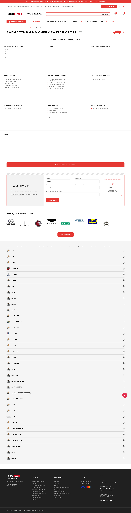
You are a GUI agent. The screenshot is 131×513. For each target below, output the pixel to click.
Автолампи (52, 115)
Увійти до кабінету (85, 481)
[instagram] (104, 500)
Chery (31, 27)
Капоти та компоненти (56, 88)
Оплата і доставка (36, 6)
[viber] (111, 500)
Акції (112, 21)
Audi (6, 49)
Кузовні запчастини (57, 76)
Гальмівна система (11, 85)
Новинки (37, 21)
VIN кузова (78, 178)
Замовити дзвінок (34, 15)
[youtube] (114, 501)
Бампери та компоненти (56, 86)
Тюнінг (75, 21)
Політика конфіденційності (62, 493)
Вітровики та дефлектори (13, 108)
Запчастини (9, 76)
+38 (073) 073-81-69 (34, 13)
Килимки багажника (98, 79)
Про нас (9, 6)
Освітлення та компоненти (57, 117)
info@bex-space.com (106, 486)
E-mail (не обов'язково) (81, 184)
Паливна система (10, 81)
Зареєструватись (85, 483)
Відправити (53, 200)
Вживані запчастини (56, 21)
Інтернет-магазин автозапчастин (17, 27)
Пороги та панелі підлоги (57, 82)
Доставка (57, 483)
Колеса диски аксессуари (13, 79)
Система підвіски (10, 83)
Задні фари (52, 110)
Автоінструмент (98, 105)
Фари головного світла (56, 108)
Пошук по (109, 6)
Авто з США (58, 497)
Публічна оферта (59, 491)
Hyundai (7, 55)
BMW (6, 53)
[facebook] (101, 500)
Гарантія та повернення (21, 6)
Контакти (56, 6)
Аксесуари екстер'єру (14, 105)
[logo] (15, 14)
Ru (120, 6)
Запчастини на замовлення (65, 165)
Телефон (48, 184)
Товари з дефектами (94, 21)
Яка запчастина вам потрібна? (54, 191)
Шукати (105, 14)
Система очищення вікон (56, 84)
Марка (48, 178)
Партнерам (47, 6)
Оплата (56, 485)
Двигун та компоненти (12, 87)
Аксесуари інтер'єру (100, 76)
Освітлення (53, 105)
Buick (7, 58)
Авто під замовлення (67, 6)
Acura (7, 51)
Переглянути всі (65, 234)
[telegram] (107, 500)
